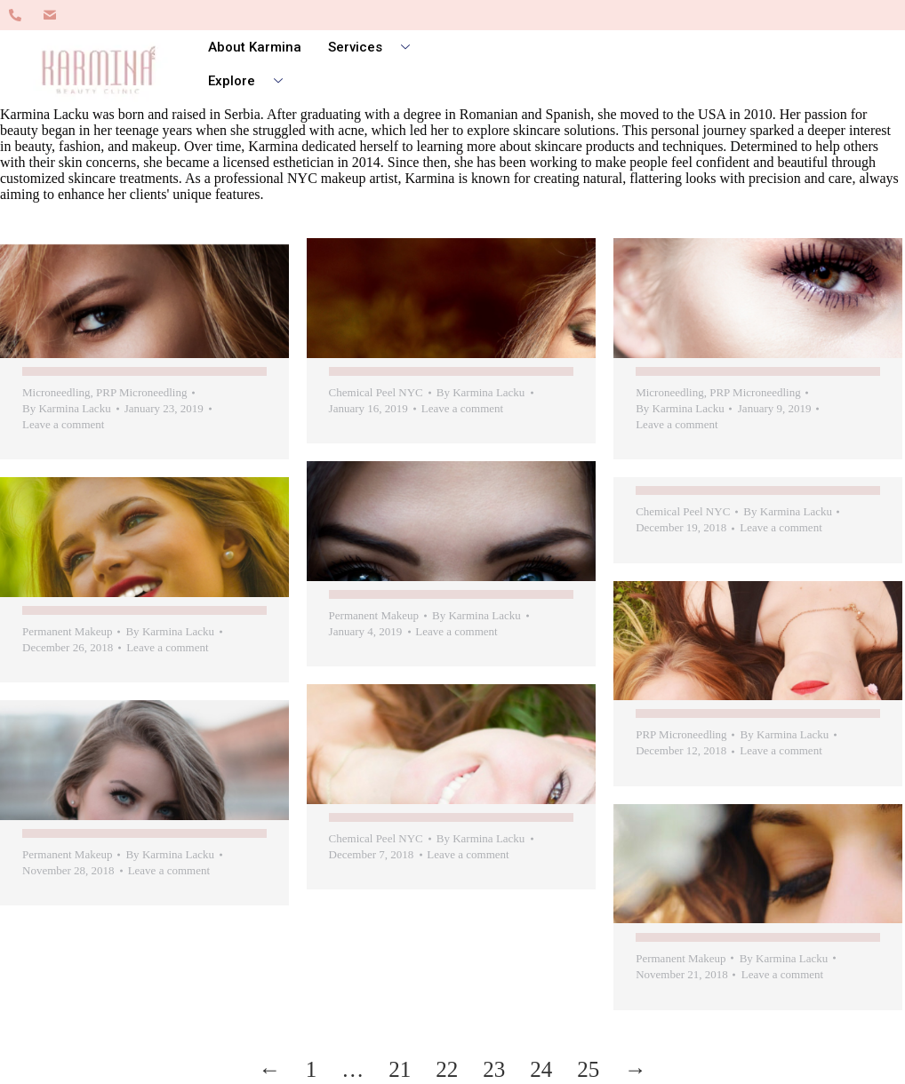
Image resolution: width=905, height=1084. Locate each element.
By (66, 408)
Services (375, 47)
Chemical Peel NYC (374, 392)
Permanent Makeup (372, 614)
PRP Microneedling (141, 392)
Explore (252, 81)
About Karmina (254, 47)
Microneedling (56, 392)
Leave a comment (63, 424)
